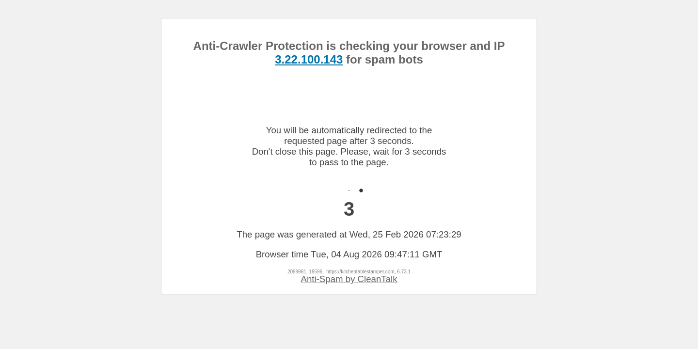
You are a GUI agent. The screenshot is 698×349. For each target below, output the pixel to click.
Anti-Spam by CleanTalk (349, 279)
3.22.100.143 (309, 59)
